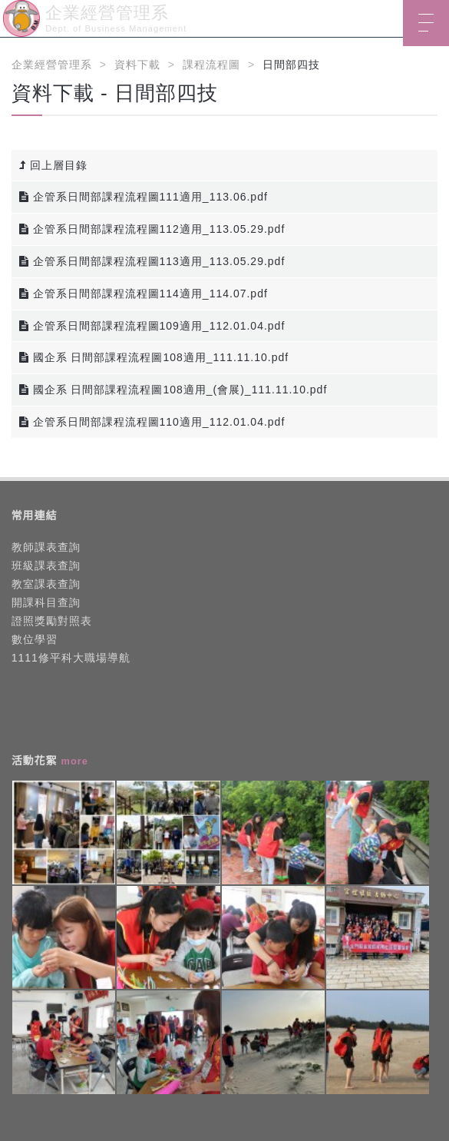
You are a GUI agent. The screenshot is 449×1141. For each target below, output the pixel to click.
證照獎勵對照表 (52, 621)
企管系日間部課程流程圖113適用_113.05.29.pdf (152, 261)
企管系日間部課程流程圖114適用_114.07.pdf (143, 293)
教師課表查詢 (46, 547)
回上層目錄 (53, 165)
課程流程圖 (211, 64)
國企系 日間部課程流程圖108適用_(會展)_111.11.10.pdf (173, 389)
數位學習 (35, 639)
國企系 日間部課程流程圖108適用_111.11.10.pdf (154, 357)
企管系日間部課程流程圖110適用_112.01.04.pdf (152, 422)
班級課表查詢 (46, 565)
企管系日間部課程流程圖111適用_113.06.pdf (143, 197)
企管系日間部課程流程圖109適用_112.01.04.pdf (152, 326)
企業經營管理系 (52, 64)
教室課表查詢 (46, 584)
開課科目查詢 (46, 602)
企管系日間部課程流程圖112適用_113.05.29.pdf (152, 229)
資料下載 (137, 64)
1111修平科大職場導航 (71, 658)
